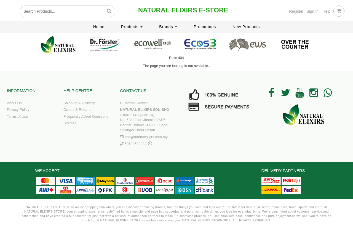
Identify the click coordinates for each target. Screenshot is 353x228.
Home (99, 27)
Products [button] (132, 27)
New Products (246, 27)
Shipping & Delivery (79, 103)
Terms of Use (17, 116)
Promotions (205, 27)
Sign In (312, 11)
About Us (14, 103)
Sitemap (70, 123)
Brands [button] (168, 27)
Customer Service (134, 103)
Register (296, 11)
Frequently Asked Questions (85, 116)
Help (326, 11)
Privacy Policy (18, 110)
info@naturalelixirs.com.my (146, 137)
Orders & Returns (77, 110)
